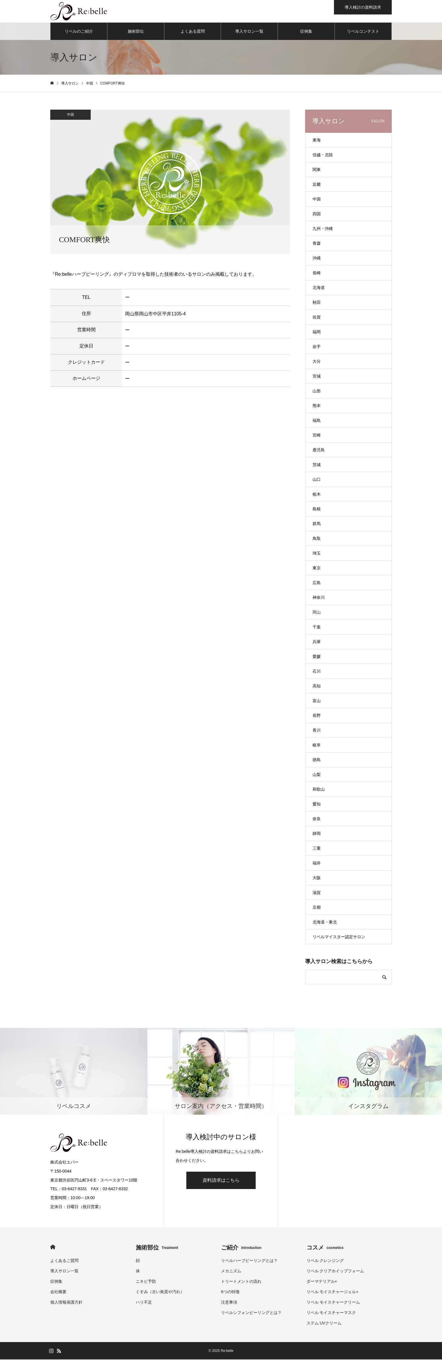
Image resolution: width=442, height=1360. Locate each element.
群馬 (317, 524)
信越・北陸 (323, 155)
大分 (317, 362)
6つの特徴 (230, 1292)
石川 (317, 671)
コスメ (325, 1248)
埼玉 (317, 553)
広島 (317, 583)
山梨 (317, 775)
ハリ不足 (144, 1302)
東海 (317, 140)
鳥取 (317, 539)
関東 (317, 170)
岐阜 (317, 745)
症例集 (306, 32)
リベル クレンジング (325, 1261)
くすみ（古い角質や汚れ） (160, 1292)
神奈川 (319, 598)
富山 (317, 701)
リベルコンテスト (363, 32)
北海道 (319, 288)
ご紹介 (241, 1248)
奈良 (317, 819)
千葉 (317, 627)
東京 (317, 568)
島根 (317, 509)
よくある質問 (193, 32)
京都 (317, 908)
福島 (317, 421)
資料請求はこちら (221, 1180)
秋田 (317, 303)
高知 (317, 686)
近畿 (317, 185)
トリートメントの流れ (241, 1282)
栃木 (317, 494)
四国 (317, 214)
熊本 (317, 406)
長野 (317, 716)
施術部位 (136, 32)
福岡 (317, 332)
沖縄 (317, 258)
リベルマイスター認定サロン (339, 937)
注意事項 (229, 1302)
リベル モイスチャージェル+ (333, 1292)
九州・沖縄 (323, 229)
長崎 (317, 273)
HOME (52, 1247)
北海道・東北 (325, 922)
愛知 (317, 804)
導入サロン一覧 (249, 32)
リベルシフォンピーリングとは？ (251, 1313)
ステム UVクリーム (324, 1323)
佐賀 (317, 317)
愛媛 (317, 657)
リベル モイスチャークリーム (333, 1302)
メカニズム (231, 1271)
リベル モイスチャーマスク (331, 1313)
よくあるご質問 (64, 1261)
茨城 (317, 465)
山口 (317, 480)
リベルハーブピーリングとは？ (249, 1261)
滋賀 (317, 893)
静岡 (317, 834)
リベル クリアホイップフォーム (335, 1271)
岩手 (317, 347)
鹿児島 (319, 450)
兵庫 (317, 642)
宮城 (317, 376)
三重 (317, 848)
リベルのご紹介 (79, 32)
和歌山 (319, 789)
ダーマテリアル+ (322, 1282)
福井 (317, 863)
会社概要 (58, 1292)
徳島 (317, 760)
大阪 (317, 878)
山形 (317, 391)
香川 (317, 730)
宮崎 (317, 435)
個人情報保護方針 (66, 1302)
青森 (317, 244)
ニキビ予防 (146, 1282)
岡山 (317, 612)
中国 (70, 115)
